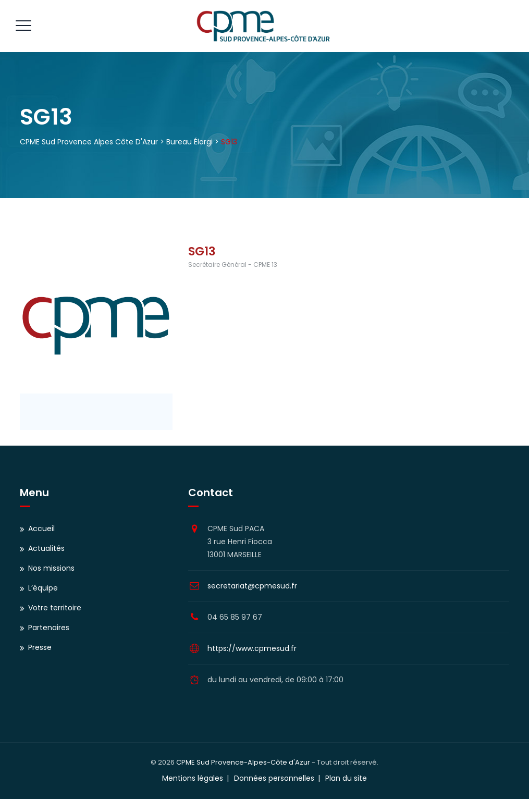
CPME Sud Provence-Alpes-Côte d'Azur (243, 762)
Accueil (41, 528)
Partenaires (48, 627)
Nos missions (51, 568)
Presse (40, 647)
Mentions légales (192, 778)
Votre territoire (54, 608)
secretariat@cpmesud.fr (252, 586)
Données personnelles (274, 778)
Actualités (46, 548)
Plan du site (346, 778)
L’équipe (43, 588)
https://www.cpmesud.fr (252, 648)
